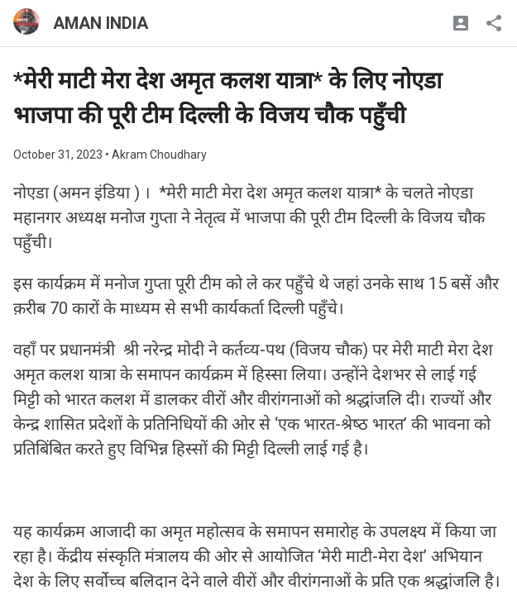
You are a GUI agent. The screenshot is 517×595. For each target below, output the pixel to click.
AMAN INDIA (100, 23)
